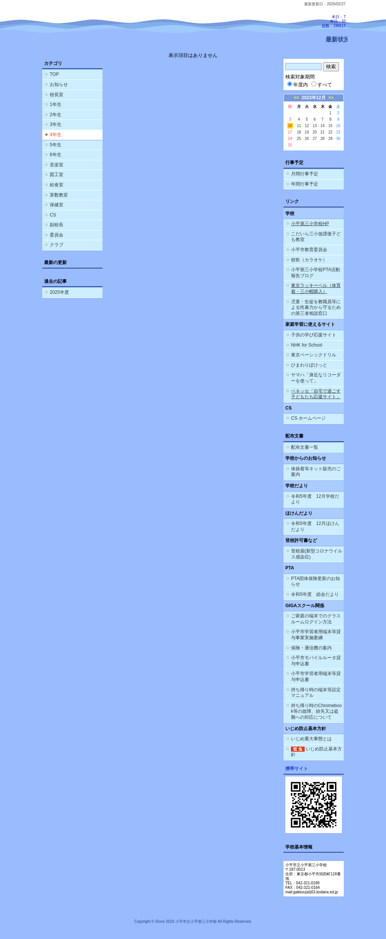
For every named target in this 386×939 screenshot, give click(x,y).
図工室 (56, 174)
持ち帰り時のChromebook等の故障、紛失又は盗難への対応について (316, 711)
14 (322, 126)
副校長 (56, 224)
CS (53, 215)
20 (314, 132)
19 (307, 132)
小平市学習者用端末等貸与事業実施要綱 (316, 634)
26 (307, 139)
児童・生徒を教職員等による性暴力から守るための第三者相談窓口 (316, 307)
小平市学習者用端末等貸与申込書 (316, 676)
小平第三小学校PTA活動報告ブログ (315, 272)
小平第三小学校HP (310, 223)
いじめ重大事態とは (311, 738)
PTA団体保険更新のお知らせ (315, 581)
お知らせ (59, 84)
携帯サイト (296, 768)
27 (314, 139)
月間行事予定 (304, 173)
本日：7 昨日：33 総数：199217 (334, 21)
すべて (321, 84)
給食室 (56, 184)
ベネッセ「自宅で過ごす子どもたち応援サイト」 (316, 394)
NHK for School (306, 345)
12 (307, 126)
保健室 (56, 204)
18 (299, 132)
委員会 (56, 235)
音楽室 (56, 164)
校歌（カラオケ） (309, 259)
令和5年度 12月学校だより (315, 499)
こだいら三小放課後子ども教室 (316, 236)
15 (330, 126)
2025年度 (59, 292)
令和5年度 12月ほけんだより (315, 526)
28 (322, 139)
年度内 (297, 84)
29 (330, 139)
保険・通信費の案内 (311, 648)
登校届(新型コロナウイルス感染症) (316, 554)
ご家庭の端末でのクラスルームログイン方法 (316, 618)
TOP (54, 74)
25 (299, 139)
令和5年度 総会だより (315, 594)
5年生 (55, 144)
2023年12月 (314, 97)
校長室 (56, 94)
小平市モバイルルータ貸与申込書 (316, 660)
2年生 (55, 114)
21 (322, 132)
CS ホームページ (308, 418)
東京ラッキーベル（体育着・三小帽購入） (316, 288)
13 (314, 126)
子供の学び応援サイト (313, 335)
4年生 (55, 134)
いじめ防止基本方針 (316, 752)
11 (299, 126)
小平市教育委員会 (309, 249)
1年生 (55, 104)
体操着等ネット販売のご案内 (316, 471)
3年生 (55, 124)
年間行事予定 (304, 184)
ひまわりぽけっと (309, 365)
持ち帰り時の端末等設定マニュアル (316, 692)
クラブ (56, 244)
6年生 (55, 154)
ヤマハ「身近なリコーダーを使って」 (316, 378)
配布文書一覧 (304, 447)
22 (330, 132)
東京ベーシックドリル (313, 354)
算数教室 (59, 195)
